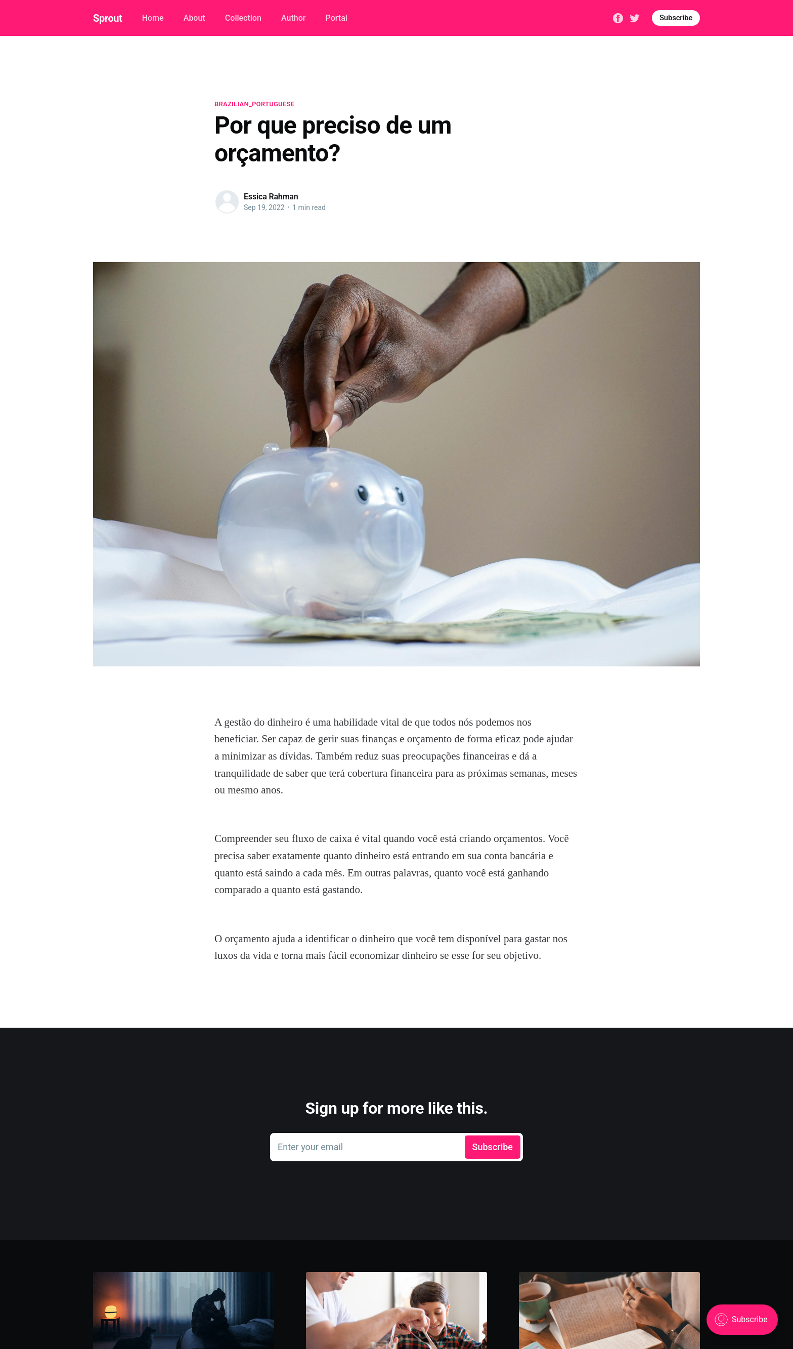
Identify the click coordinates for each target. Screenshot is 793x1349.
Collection (243, 18)
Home (153, 18)
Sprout (107, 18)
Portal (336, 18)
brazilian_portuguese (254, 104)
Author (293, 18)
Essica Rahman (271, 196)
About (194, 18)
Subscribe (675, 17)
